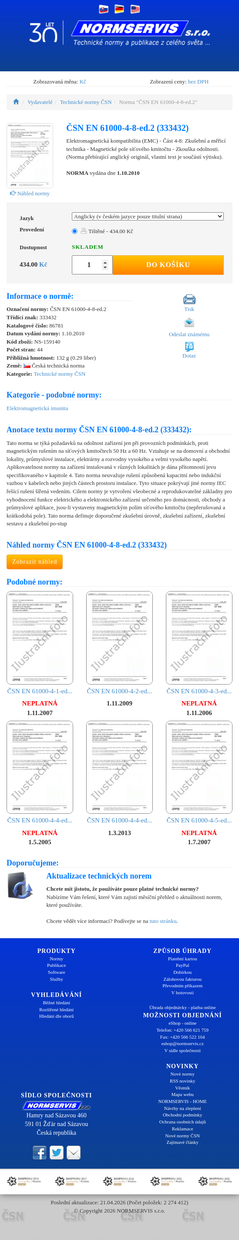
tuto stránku (163, 921)
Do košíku (168, 264)
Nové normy (183, 1073)
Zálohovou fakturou (182, 979)
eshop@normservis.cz (183, 1043)
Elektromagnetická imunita (37, 408)
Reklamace (182, 1128)
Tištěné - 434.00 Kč (107, 231)
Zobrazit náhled (34, 561)
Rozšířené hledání (56, 1009)
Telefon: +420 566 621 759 (182, 1030)
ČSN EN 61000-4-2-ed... (119, 642)
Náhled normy (30, 193)
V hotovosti (183, 992)
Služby (56, 979)
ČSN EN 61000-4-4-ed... (40, 772)
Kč (83, 81)
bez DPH (198, 81)
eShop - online (182, 1023)
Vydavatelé (40, 102)
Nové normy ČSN (182, 1135)
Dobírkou (182, 972)
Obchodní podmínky (182, 1114)
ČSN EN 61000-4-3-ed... (199, 642)
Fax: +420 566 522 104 (182, 1036)
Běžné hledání (56, 1002)
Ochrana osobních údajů (182, 1121)
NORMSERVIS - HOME (182, 1101)
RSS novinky (182, 1080)
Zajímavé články (182, 1142)
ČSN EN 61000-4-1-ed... (40, 642)
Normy (56, 958)
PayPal (182, 965)
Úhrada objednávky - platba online (182, 1007)
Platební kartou (182, 958)
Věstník (182, 1087)
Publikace (56, 965)
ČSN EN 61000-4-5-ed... (199, 772)
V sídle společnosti (182, 1050)
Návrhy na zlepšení (182, 1108)
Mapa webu (182, 1094)
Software (56, 972)
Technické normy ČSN (86, 102)
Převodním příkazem (182, 985)
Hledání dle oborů (56, 1016)
